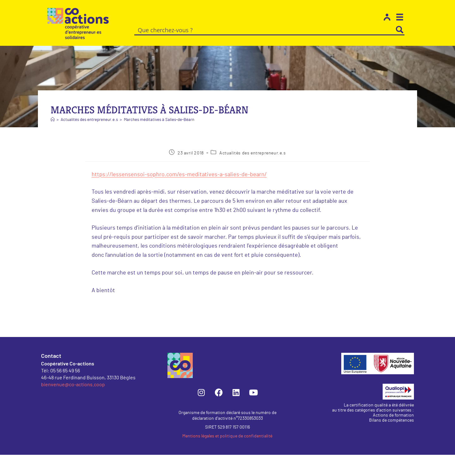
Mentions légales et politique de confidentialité (227, 438)
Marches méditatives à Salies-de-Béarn (159, 122)
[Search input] (265, 30)
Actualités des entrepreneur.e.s (252, 155)
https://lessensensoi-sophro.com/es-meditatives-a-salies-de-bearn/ (179, 177)
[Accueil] (53, 122)
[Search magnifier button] (399, 29)
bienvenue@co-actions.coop (73, 386)
